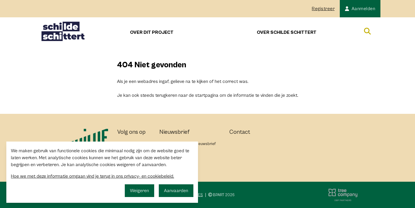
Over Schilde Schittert (286, 32)
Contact (239, 132)
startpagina (206, 95)
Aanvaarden (176, 190)
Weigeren (139, 190)
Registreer (323, 8)
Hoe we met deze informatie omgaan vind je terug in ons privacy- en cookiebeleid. (92, 176)
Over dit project (151, 32)
